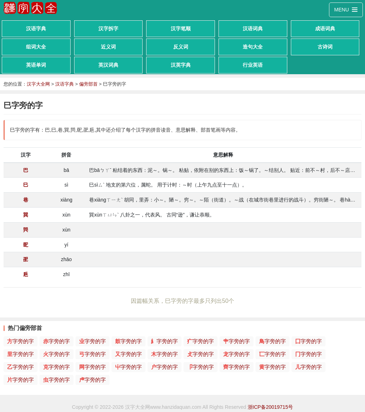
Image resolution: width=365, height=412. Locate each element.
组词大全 (36, 47)
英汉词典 (108, 65)
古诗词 (325, 47)
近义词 (108, 47)
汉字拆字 (108, 28)
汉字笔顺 (181, 28)
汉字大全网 (38, 84)
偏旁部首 (88, 84)
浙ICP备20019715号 (270, 407)
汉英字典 (181, 65)
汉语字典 (36, 28)
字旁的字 (20, 341)
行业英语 (253, 65)
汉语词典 (253, 28)
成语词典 (325, 28)
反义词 (180, 47)
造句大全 (253, 47)
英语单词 (36, 65)
